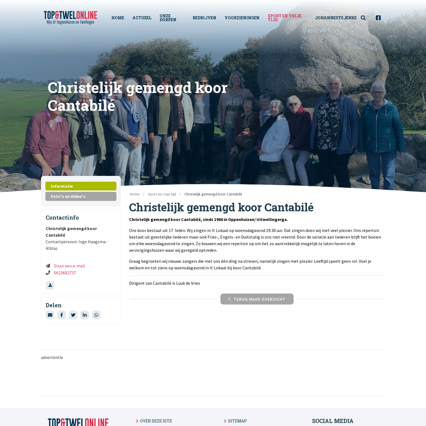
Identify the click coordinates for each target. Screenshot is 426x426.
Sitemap (237, 421)
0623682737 (65, 272)
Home (135, 194)
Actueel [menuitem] (141, 17)
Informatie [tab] (62, 186)
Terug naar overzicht (257, 299)
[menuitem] (366, 18)
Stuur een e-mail (69, 266)
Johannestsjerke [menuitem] (336, 17)
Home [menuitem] (117, 17)
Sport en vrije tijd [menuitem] (284, 17)
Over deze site (156, 421)
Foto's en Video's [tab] (68, 196)
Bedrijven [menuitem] (204, 17)
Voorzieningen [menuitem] (242, 17)
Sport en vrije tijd (162, 194)
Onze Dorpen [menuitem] (168, 17)
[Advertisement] (174, 377)
